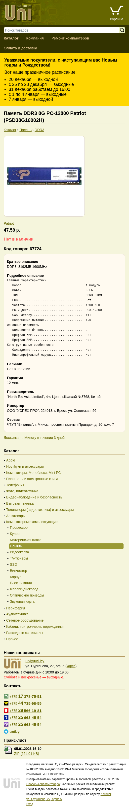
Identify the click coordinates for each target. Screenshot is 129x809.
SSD (13, 564)
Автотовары (15, 516)
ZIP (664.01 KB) (26, 754)
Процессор (19, 527)
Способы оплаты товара (43, 784)
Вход (29, 804)
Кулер (15, 534)
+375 (25, 696)
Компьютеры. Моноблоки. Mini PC (33, 473)
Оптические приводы (27, 595)
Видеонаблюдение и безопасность (34, 497)
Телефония (15, 485)
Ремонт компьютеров (70, 38)
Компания (34, 38)
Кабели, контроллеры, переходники (35, 627)
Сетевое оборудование (24, 620)
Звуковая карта (22, 601)
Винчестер (18, 571)
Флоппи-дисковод (24, 589)
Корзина (116, 19)
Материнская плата (26, 540)
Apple (10, 460)
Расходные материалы (24, 633)
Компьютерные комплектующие (32, 522)
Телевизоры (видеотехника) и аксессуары (40, 510)
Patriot (9, 223)
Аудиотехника (17, 614)
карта (71, 666)
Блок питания (21, 583)
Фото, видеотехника (22, 491)
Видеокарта (19, 552)
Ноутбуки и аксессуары (25, 466)
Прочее (12, 639)
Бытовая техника (20, 503)
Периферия (15, 608)
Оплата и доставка (20, 48)
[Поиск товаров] (64, 30)
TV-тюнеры (19, 558)
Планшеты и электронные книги (32, 479)
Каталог (11, 38)
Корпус (15, 577)
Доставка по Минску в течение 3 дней (34, 438)
